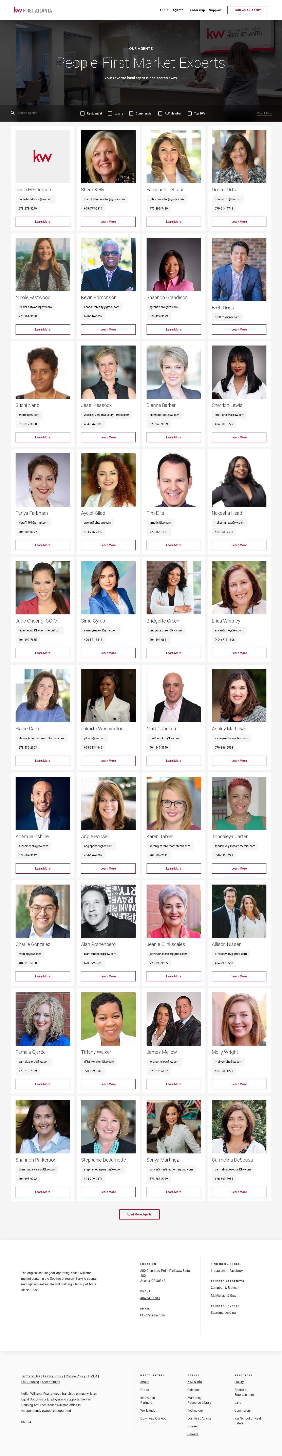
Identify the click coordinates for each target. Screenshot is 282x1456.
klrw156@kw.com (152, 1315)
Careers (193, 1434)
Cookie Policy (76, 1376)
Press (144, 1390)
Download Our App (153, 1418)
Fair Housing (30, 1382)
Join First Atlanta (199, 1418)
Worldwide (147, 1410)
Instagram (218, 1271)
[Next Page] (139, 1214)
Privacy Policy (53, 1376)
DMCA (92, 1376)
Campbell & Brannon (225, 1288)
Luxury (239, 1382)
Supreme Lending (223, 1313)
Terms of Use (30, 1376)
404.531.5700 (150, 1298)
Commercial (242, 1410)
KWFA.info (194, 1382)
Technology (195, 1410)
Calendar (193, 1390)
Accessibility (51, 1382)
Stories (192, 1426)
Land (237, 1403)
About (144, 1382)
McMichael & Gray (223, 1296)
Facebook (236, 1271)
